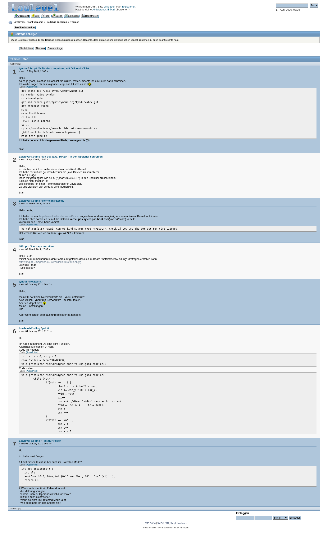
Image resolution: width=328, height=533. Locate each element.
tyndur (23, 68)
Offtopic (24, 246)
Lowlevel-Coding (29, 156)
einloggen (109, 6)
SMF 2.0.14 (150, 523)
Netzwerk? (35, 281)
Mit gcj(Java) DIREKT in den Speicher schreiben (72, 156)
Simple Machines (178, 523)
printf (45, 328)
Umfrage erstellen (42, 246)
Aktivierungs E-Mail (103, 9)
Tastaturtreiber (51, 440)
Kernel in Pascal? (53, 200)
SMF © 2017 (163, 523)
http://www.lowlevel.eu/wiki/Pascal (59, 216)
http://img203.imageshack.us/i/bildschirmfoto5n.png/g (50, 262)
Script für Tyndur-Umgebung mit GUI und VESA (59, 68)
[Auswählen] (31, 87)
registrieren (128, 6)
